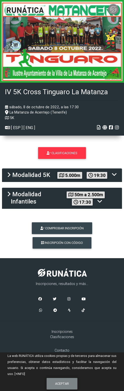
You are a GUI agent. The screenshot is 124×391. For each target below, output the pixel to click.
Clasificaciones (62, 337)
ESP (17, 127)
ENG (29, 127)
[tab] (62, 175)
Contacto (62, 350)
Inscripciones (62, 331)
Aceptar (62, 383)
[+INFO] (20, 374)
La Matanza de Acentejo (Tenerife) (36, 112)
